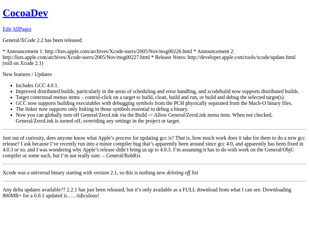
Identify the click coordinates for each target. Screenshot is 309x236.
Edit (7, 29)
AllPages (21, 29)
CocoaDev (25, 13)
